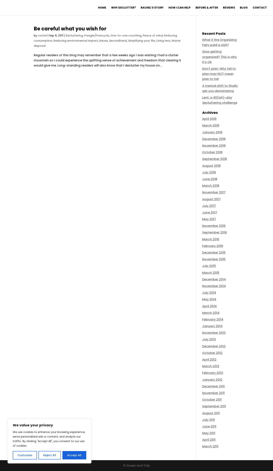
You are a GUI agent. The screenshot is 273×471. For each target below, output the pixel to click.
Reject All (49, 455)
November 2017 (214, 192)
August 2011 (211, 413)
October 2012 (212, 353)
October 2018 (212, 152)
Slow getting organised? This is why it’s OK (219, 56)
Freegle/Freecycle (96, 35)
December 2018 (214, 139)
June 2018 (209, 179)
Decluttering (74, 35)
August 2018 (211, 166)
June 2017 (209, 212)
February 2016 (212, 246)
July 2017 (209, 206)
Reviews (229, 7)
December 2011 (213, 386)
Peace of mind (153, 35)
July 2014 (209, 293)
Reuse (103, 41)
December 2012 (214, 346)
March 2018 (210, 186)
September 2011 (214, 406)
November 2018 (214, 145)
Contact (260, 7)
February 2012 (212, 373)
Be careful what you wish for (70, 28)
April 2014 (209, 306)
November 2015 (214, 259)
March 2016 (210, 239)
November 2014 (214, 286)
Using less (163, 41)
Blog (244, 7)
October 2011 (212, 399)
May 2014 (209, 299)
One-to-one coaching (125, 35)
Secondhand (118, 41)
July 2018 (209, 172)
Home (102, 7)
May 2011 (208, 433)
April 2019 (209, 119)
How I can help (179, 7)
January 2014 (212, 326)
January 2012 (212, 380)
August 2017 (211, 199)
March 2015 (210, 273)
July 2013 (209, 339)
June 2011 (209, 426)
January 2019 (212, 132)
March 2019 (210, 125)
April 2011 (209, 440)
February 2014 (212, 319)
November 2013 (214, 333)
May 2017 (209, 219)
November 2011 (213, 393)
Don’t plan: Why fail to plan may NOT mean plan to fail (219, 73)
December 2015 (214, 252)
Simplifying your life (141, 41)
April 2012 (209, 359)
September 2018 (214, 159)
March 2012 (210, 366)
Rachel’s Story (152, 7)
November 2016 (214, 226)
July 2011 (208, 420)
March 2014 (211, 313)
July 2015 (209, 266)
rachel (42, 35)
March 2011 (210, 446)
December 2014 (214, 279)
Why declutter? (123, 7)
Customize (25, 455)
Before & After (207, 7)
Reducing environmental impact (75, 41)
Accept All (74, 455)
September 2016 (214, 232)
